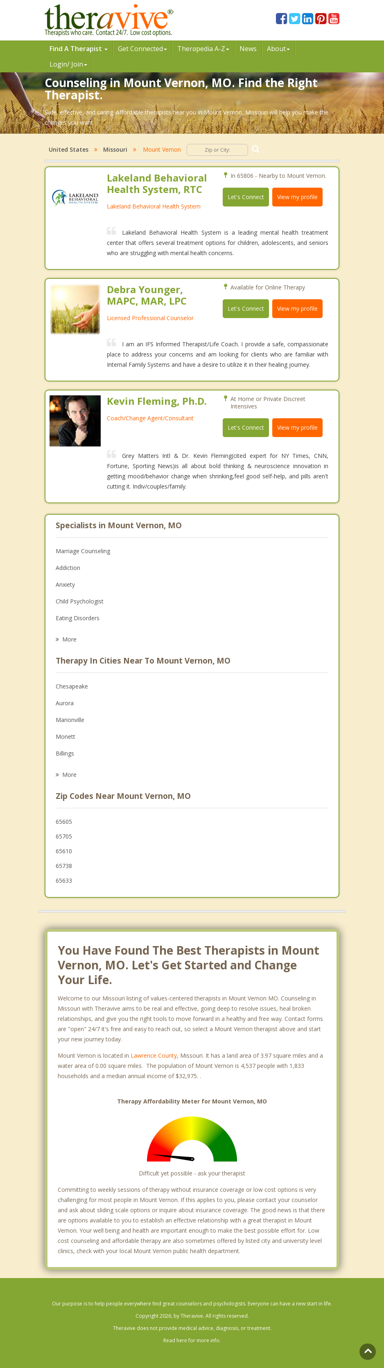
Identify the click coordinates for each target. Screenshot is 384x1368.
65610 (64, 851)
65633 (64, 880)
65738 (64, 866)
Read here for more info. (192, 1340)
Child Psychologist (80, 601)
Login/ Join (68, 64)
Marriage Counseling (83, 551)
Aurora (65, 703)
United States (68, 149)
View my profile (297, 197)
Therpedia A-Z (203, 48)
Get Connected (142, 48)
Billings (65, 753)
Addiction (68, 568)
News (248, 48)
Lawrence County (154, 1055)
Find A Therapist (79, 48)
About (278, 48)
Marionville (70, 720)
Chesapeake (72, 686)
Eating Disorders (77, 618)
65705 (64, 836)
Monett (65, 736)
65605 (64, 821)
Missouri (115, 149)
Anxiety (65, 584)
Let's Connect (246, 197)
